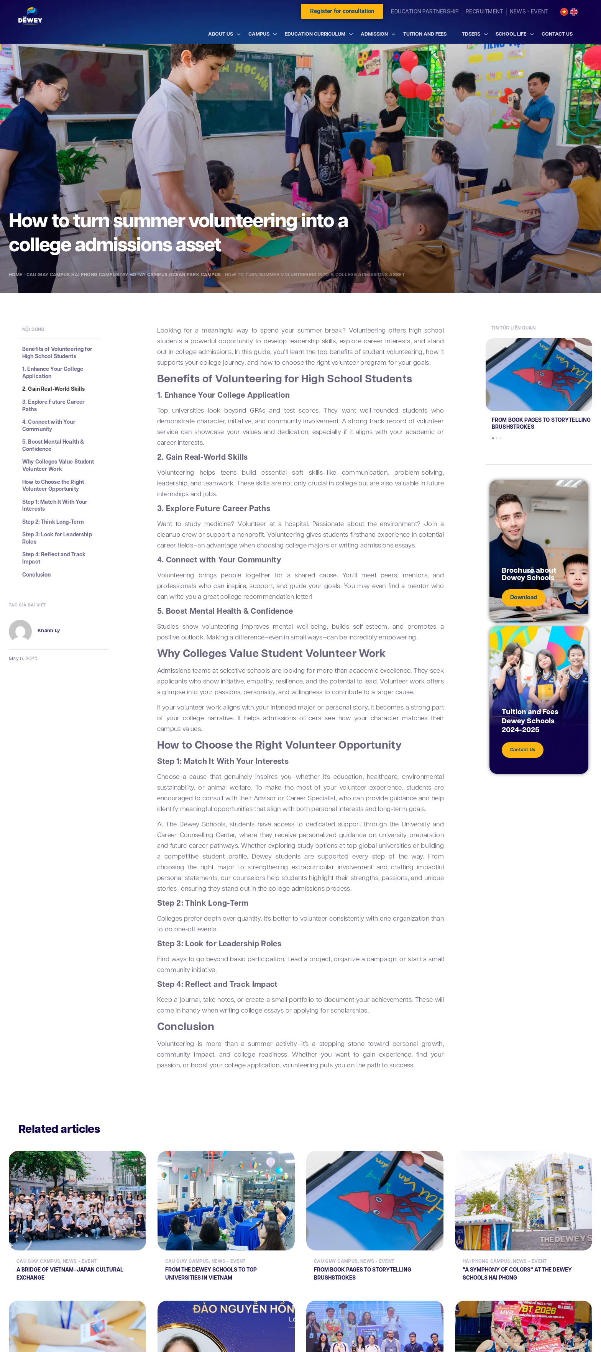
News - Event (80, 1261)
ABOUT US (220, 34)
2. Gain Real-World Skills (53, 389)
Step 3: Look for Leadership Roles (57, 538)
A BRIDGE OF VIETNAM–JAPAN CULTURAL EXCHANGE (69, 1273)
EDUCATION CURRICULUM (315, 34)
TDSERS (471, 34)
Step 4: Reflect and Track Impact (53, 558)
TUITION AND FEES (425, 34)
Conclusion (36, 574)
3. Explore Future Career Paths (53, 405)
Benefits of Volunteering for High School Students (57, 353)
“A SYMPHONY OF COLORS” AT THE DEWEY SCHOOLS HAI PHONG (517, 1273)
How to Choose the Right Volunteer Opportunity (53, 486)
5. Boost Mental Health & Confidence (53, 445)
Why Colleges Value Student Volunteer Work (58, 465)
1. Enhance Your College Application (52, 372)
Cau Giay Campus (48, 274)
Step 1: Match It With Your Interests (55, 505)
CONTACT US (557, 34)
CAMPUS (258, 34)
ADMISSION (374, 34)
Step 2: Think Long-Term (53, 522)
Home (15, 274)
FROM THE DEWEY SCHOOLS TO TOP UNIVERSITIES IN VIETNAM (211, 1273)
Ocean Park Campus (195, 274)
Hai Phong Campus (95, 274)
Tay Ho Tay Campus (143, 274)
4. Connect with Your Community (49, 425)
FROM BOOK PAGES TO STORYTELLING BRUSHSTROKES (541, 423)
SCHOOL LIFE (511, 34)
